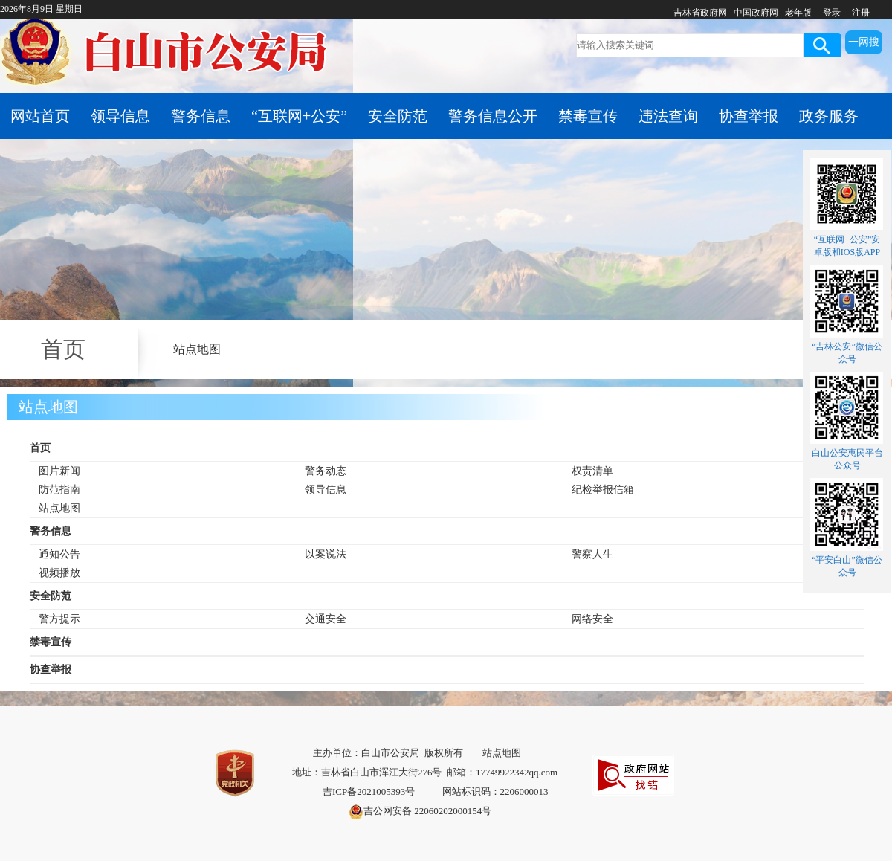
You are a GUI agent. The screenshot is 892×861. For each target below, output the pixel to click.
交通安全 (325, 619)
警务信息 (200, 116)
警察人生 (592, 554)
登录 (832, 12)
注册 (861, 12)
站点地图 (197, 349)
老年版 (798, 12)
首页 (40, 448)
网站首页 (40, 116)
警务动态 (325, 471)
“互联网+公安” (299, 116)
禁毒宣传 (588, 116)
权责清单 (592, 471)
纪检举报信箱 (603, 489)
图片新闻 (59, 471)
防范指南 (59, 489)
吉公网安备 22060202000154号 (420, 811)
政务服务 (829, 116)
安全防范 (397, 116)
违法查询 (668, 116)
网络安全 (592, 619)
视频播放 (59, 572)
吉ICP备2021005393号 (369, 791)
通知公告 (59, 554)
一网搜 (863, 42)
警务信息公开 (492, 116)
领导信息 (120, 116)
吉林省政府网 (700, 12)
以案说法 (325, 554)
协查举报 (748, 116)
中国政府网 (756, 12)
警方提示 (59, 619)
